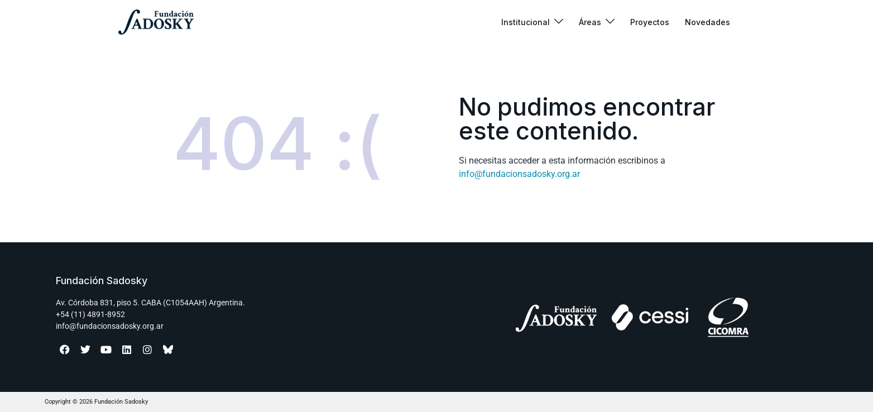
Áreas (590, 22)
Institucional (525, 22)
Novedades (707, 22)
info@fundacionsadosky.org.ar (519, 174)
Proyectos (649, 22)
